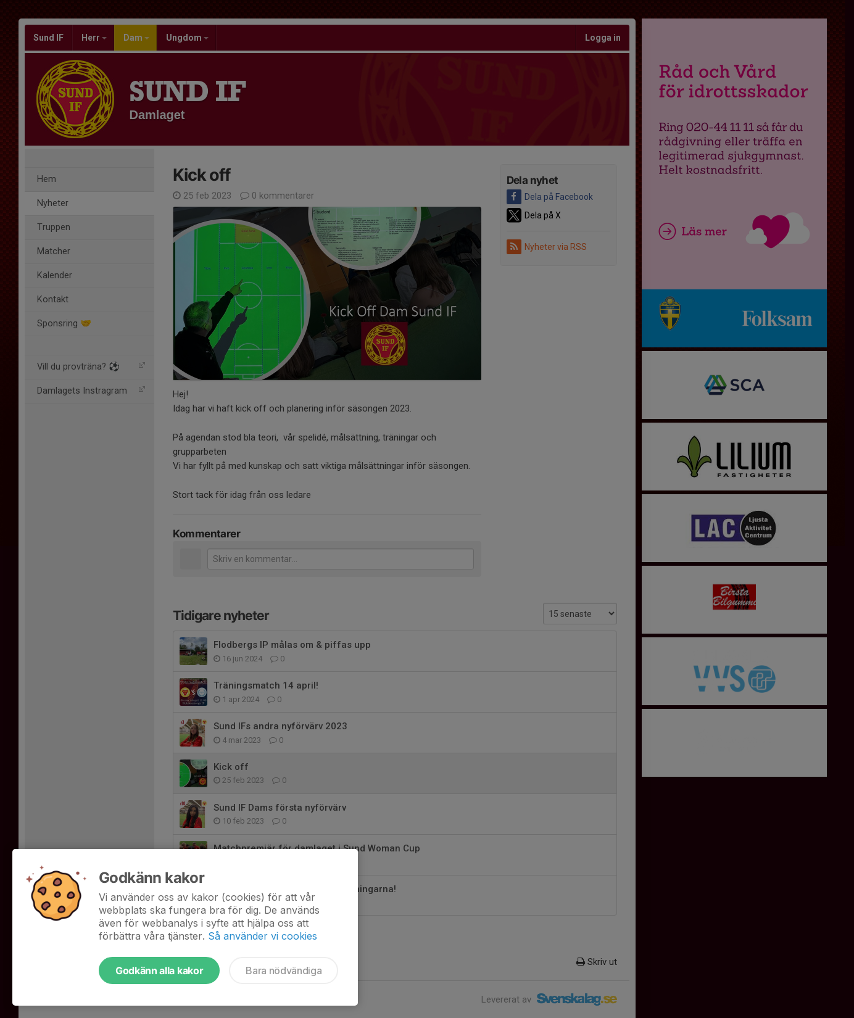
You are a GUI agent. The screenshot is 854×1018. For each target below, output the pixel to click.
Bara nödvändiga (283, 970)
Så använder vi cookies (262, 936)
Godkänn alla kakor (159, 970)
